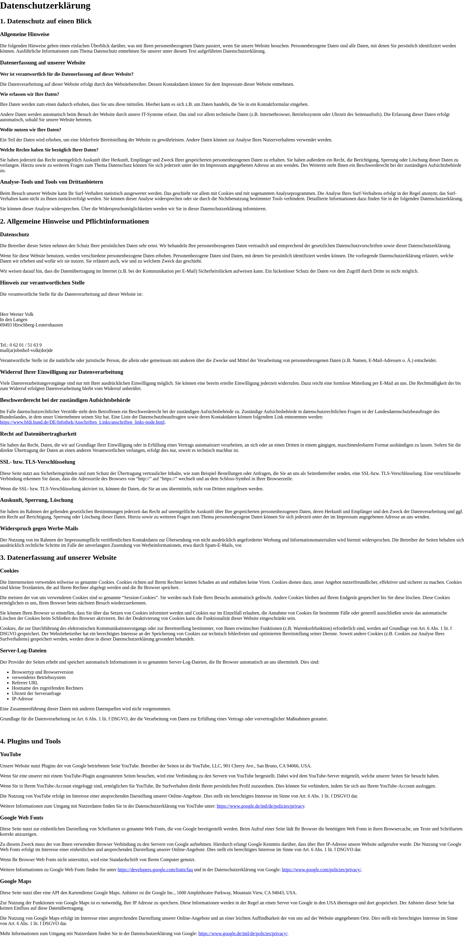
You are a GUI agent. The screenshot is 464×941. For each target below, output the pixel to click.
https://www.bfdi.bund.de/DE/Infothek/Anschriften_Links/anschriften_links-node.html (82, 422)
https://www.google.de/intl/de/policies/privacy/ (242, 933)
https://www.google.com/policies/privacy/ (321, 869)
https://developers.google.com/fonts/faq (155, 869)
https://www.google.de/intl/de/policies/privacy (260, 806)
